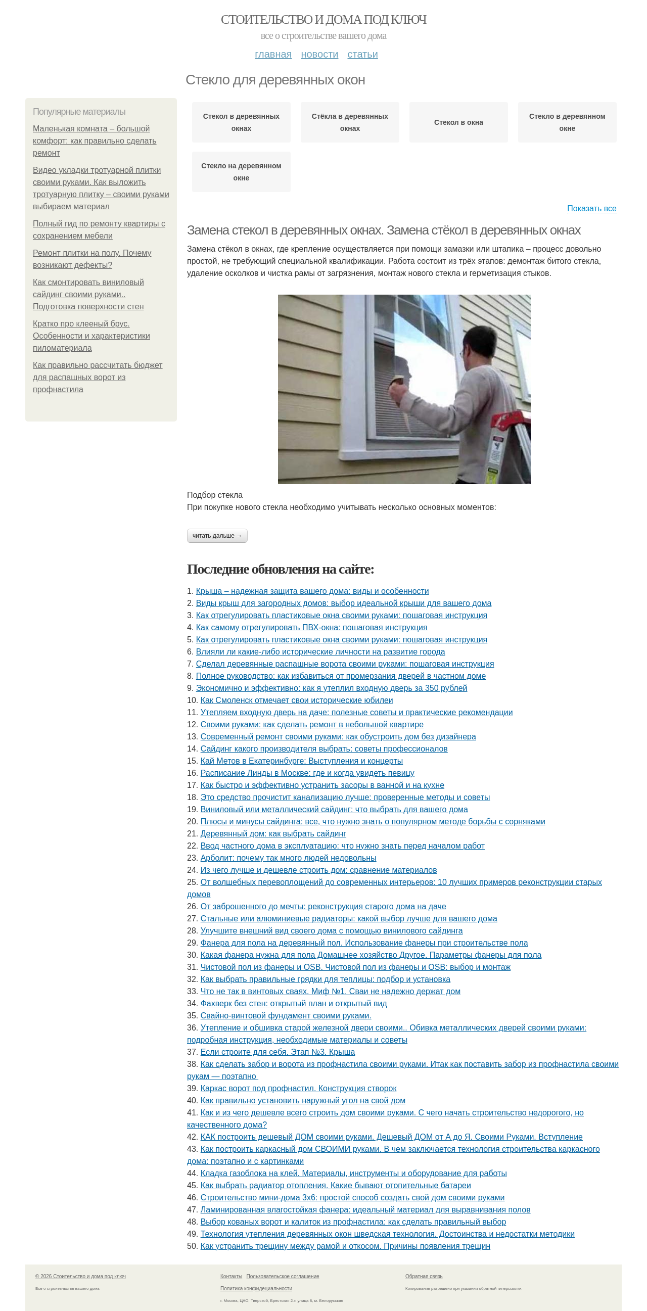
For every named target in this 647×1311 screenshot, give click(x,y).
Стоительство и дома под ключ (323, 19)
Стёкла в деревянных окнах (350, 122)
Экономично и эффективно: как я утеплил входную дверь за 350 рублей (332, 688)
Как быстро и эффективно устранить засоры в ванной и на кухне (322, 785)
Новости (319, 54)
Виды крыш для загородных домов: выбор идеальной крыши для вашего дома (344, 603)
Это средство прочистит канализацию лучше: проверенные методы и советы (345, 797)
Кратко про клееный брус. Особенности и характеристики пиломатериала (91, 335)
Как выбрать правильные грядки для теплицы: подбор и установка (326, 979)
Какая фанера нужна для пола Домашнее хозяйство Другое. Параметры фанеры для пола (371, 955)
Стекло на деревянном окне (241, 172)
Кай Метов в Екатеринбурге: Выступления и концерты (302, 761)
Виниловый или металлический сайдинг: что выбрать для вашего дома (334, 809)
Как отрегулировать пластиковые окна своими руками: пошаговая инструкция (341, 615)
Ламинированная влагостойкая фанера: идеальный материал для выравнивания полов (366, 1209)
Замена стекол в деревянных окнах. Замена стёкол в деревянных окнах (383, 230)
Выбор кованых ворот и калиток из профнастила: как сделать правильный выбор (353, 1222)
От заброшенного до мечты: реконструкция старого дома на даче (323, 906)
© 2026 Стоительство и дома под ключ (80, 1276)
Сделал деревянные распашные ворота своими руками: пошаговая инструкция (345, 664)
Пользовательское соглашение (283, 1276)
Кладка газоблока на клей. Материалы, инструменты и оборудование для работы (354, 1173)
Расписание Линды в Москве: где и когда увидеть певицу (307, 773)
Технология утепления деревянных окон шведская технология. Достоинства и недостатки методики (388, 1234)
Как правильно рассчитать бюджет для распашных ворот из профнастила (98, 377)
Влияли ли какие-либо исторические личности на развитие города (320, 651)
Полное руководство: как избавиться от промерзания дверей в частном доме (341, 676)
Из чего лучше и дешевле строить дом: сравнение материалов (319, 870)
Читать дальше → (217, 535)
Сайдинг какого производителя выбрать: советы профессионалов (324, 748)
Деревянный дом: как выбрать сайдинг (273, 833)
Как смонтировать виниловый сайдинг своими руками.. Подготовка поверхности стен (88, 294)
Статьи (362, 54)
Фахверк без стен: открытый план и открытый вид (294, 1003)
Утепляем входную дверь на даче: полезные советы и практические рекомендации (357, 712)
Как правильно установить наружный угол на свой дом (303, 1100)
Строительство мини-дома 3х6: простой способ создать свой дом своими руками (353, 1197)
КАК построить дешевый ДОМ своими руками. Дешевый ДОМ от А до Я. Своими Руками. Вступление (392, 1137)
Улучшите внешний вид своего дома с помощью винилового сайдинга (332, 930)
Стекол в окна (458, 122)
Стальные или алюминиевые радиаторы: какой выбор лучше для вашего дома (349, 918)
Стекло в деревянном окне (567, 122)
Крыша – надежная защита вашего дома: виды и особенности (312, 591)
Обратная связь (424, 1276)
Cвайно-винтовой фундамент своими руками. (286, 1015)
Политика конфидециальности (256, 1288)
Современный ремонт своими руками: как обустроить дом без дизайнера (338, 736)
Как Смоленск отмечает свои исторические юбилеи (297, 700)
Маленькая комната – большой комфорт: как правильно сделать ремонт (95, 140)
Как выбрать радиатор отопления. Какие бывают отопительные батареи (336, 1185)
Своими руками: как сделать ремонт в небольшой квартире (312, 724)
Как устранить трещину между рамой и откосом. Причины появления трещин (346, 1246)
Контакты (231, 1276)
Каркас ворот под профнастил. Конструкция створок (299, 1088)
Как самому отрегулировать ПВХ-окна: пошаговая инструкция (312, 627)
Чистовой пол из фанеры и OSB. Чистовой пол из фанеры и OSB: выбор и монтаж (356, 967)
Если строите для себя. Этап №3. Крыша (278, 1052)
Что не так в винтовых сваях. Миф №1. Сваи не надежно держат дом (331, 991)
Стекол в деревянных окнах (241, 122)
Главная (273, 54)
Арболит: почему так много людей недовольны (289, 858)
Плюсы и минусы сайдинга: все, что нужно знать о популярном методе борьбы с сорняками (373, 821)
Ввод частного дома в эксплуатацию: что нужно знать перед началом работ (343, 845)
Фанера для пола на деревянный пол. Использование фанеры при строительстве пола (364, 943)
